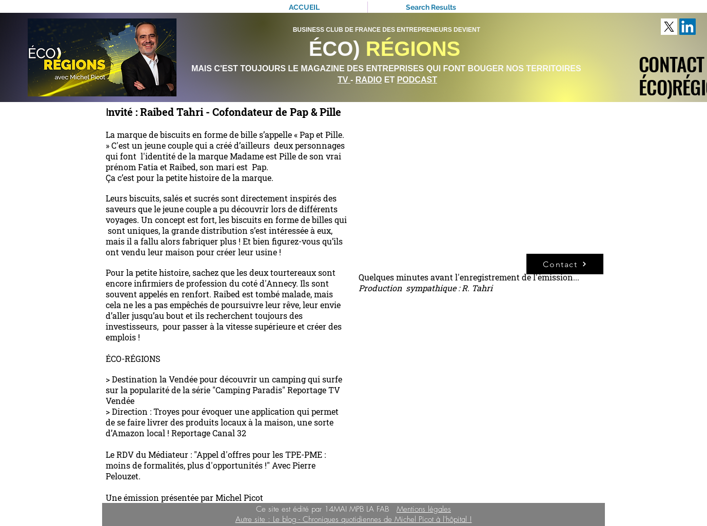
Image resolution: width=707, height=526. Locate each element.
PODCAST (417, 79)
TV (344, 79)
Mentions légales (424, 509)
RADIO (369, 79)
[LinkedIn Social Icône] (687, 26)
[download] (669, 26)
